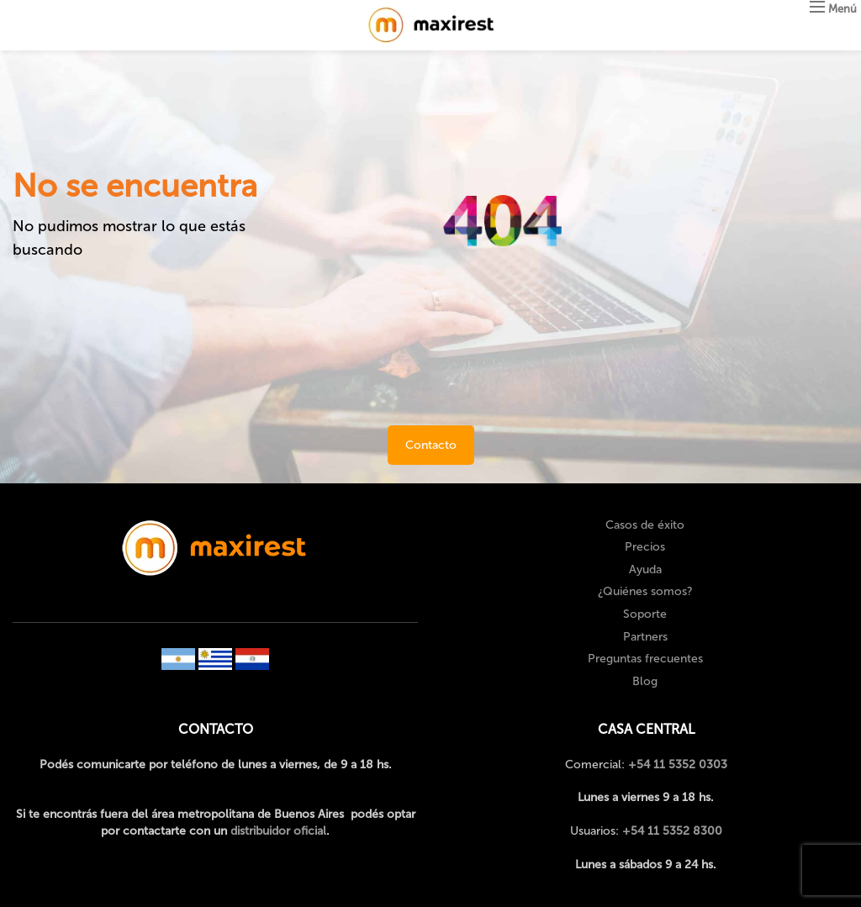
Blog (645, 681)
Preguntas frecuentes (645, 658)
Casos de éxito (644, 525)
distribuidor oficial (278, 831)
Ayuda (645, 569)
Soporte (645, 614)
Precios (645, 547)
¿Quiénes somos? (645, 591)
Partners (645, 637)
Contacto (431, 445)
